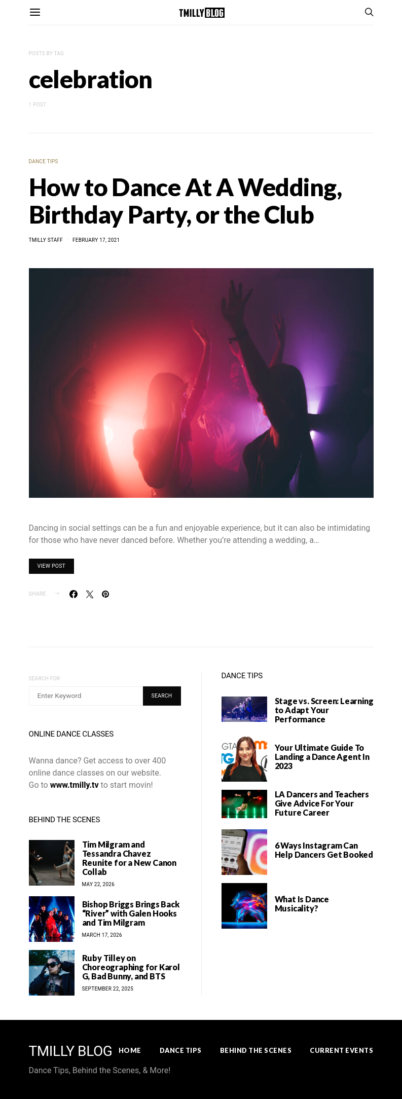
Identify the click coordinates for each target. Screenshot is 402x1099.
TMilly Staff (46, 240)
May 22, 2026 (98, 884)
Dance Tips (43, 161)
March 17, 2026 (102, 935)
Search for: (45, 678)
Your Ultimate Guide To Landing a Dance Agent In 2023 (322, 757)
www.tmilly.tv (74, 785)
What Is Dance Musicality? (302, 903)
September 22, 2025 (108, 989)
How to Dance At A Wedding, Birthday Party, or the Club (185, 200)
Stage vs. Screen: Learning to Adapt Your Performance (324, 710)
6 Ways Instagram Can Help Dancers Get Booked (324, 849)
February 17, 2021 (96, 240)
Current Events (341, 1050)
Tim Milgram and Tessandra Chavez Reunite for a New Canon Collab (129, 857)
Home (130, 1050)
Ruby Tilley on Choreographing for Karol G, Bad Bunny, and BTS (131, 967)
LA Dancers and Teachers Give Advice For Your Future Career (322, 803)
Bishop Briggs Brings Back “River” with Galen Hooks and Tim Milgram (130, 913)
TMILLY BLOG (71, 1051)
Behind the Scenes (256, 1050)
